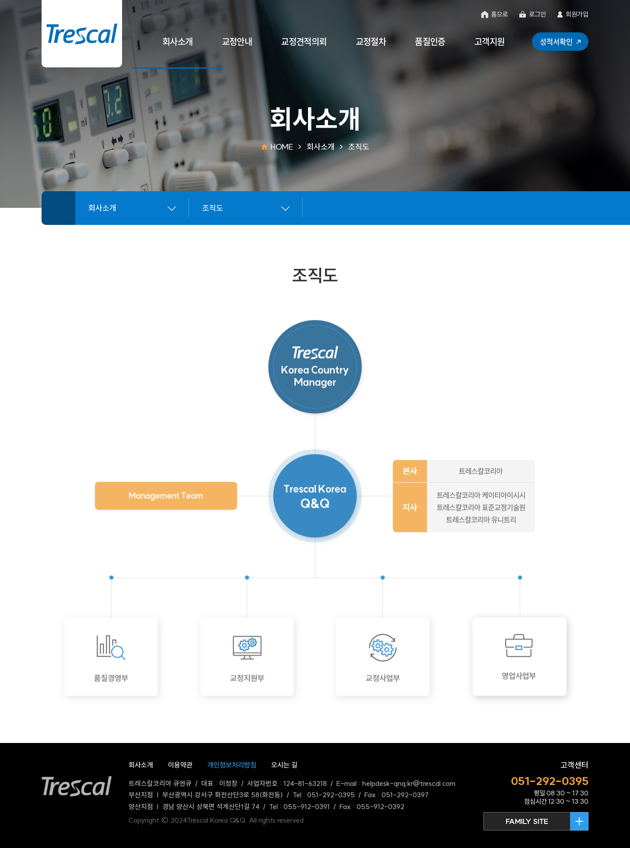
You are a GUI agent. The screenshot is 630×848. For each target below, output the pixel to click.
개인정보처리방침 (231, 764)
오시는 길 (284, 764)
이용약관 (180, 764)
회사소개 (141, 764)
